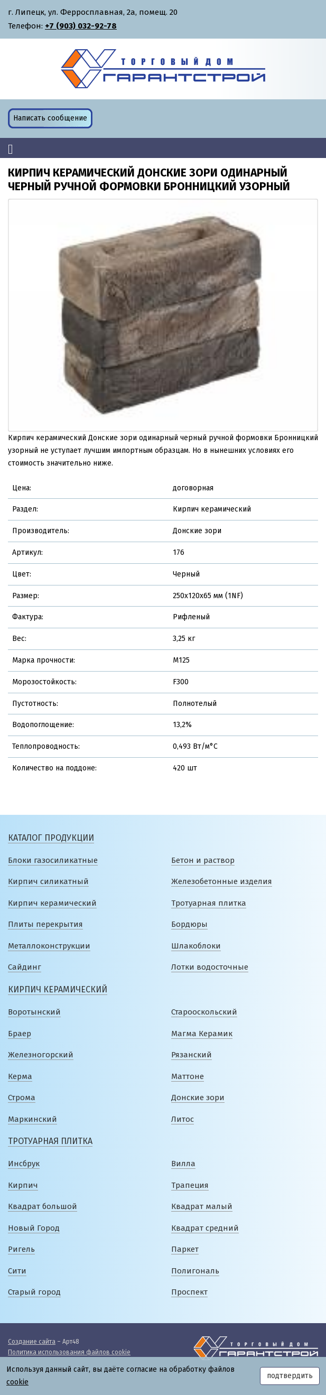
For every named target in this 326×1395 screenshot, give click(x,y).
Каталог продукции (51, 838)
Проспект (189, 1292)
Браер (19, 1033)
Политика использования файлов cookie (69, 1352)
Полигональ (195, 1271)
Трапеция (190, 1185)
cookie (17, 1382)
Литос (182, 1119)
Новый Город (34, 1228)
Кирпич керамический (52, 903)
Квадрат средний (205, 1228)
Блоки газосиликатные (53, 860)
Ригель (21, 1249)
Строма (21, 1097)
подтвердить (290, 1375)
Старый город (34, 1292)
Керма (20, 1076)
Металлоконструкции (49, 946)
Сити (17, 1271)
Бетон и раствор (203, 860)
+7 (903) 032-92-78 (81, 26)
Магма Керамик (201, 1033)
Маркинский (32, 1119)
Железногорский (40, 1054)
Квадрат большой (42, 1206)
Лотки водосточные (209, 967)
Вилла (183, 1163)
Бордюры (189, 924)
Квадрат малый (201, 1206)
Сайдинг (24, 967)
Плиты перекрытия (45, 924)
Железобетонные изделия (221, 881)
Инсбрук (24, 1163)
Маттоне (187, 1076)
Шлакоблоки (196, 946)
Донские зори (198, 1097)
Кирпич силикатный (48, 881)
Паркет (185, 1249)
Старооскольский (204, 1012)
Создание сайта (31, 1341)
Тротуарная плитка (208, 903)
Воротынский (34, 1012)
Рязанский (191, 1054)
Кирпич (23, 1185)
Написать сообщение (50, 118)
